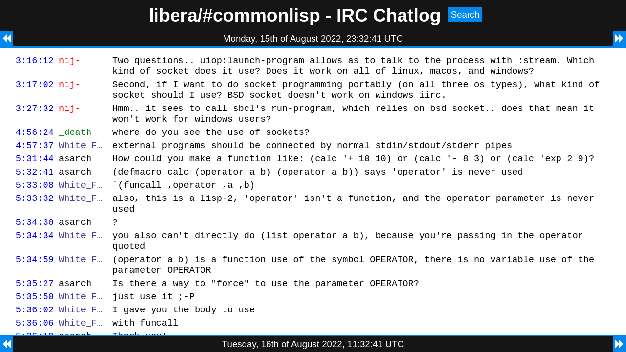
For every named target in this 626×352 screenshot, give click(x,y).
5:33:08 (35, 201)
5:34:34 (35, 257)
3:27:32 (35, 115)
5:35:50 (35, 325)
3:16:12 (35, 61)
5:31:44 (35, 171)
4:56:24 (35, 142)
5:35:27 (35, 311)
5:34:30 (35, 242)
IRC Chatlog (388, 15)
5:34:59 (35, 284)
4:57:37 (35, 157)
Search (465, 14)
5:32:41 (35, 186)
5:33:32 (35, 215)
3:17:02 (35, 88)
